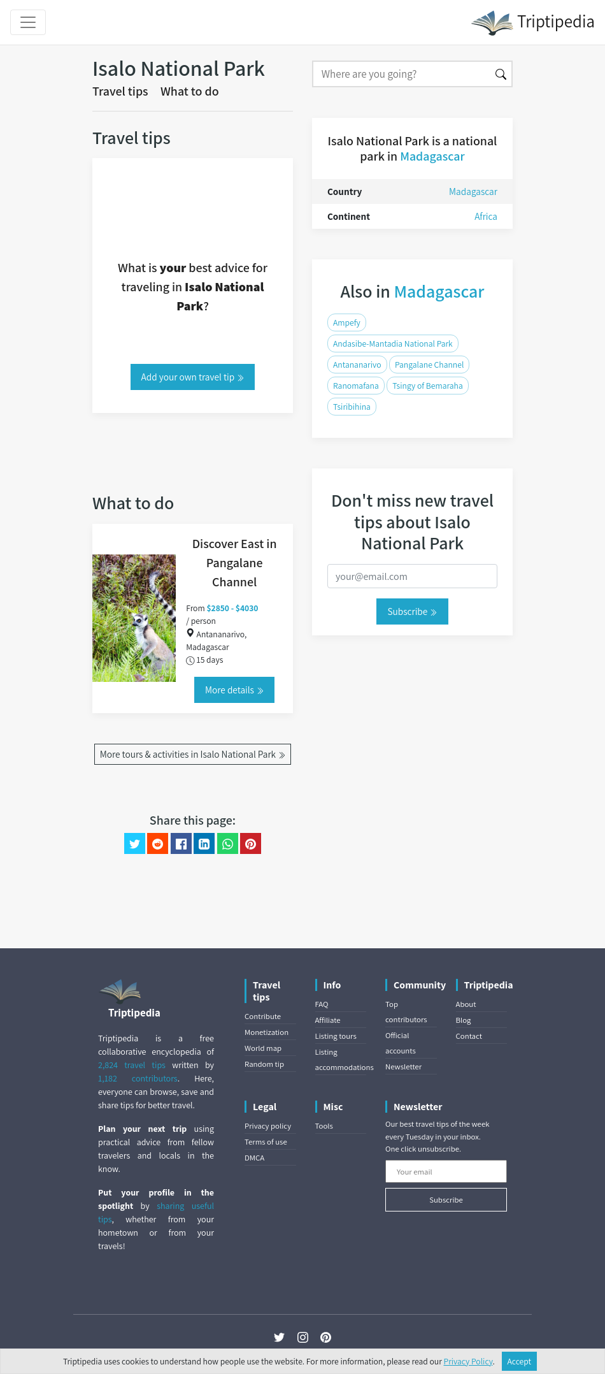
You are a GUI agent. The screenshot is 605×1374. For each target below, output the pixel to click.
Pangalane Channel (429, 364)
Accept (520, 1361)
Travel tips (120, 91)
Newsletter (403, 1066)
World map (263, 1048)
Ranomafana (356, 385)
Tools (324, 1125)
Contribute (263, 1016)
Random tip (264, 1064)
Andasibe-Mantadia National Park (393, 343)
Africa (485, 216)
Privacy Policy (468, 1361)
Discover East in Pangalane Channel (234, 562)
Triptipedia (533, 23)
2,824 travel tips (132, 1065)
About (466, 1004)
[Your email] (446, 1171)
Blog (463, 1020)
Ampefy (346, 322)
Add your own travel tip (193, 376)
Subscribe (412, 611)
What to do (189, 91)
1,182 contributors (138, 1078)
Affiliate (328, 1020)
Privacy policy (268, 1125)
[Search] (401, 74)
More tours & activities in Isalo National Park (193, 754)
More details (234, 689)
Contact (469, 1035)
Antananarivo (357, 364)
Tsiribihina (352, 406)
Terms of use (266, 1141)
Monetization (266, 1032)
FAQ (322, 1004)
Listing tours (336, 1035)
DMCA (254, 1157)
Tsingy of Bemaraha (427, 385)
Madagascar (432, 156)
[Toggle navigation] (28, 22)
